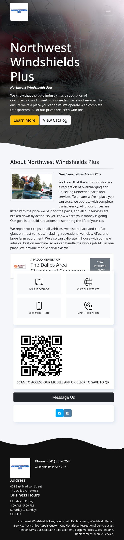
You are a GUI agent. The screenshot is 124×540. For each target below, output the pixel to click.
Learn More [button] (24, 120)
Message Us (63, 397)
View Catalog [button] (55, 120)
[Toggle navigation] (108, 12)
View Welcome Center (100, 266)
